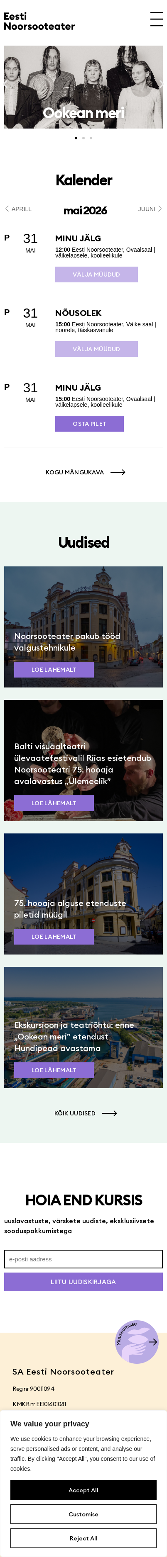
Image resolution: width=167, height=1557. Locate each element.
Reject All (84, 1538)
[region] (83, 1483)
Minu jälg (78, 238)
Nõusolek (78, 313)
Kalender (83, 179)
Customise (83, 1514)
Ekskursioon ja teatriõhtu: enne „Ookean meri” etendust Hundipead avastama (74, 1036)
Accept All (83, 1490)
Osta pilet (89, 424)
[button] (5, 84)
